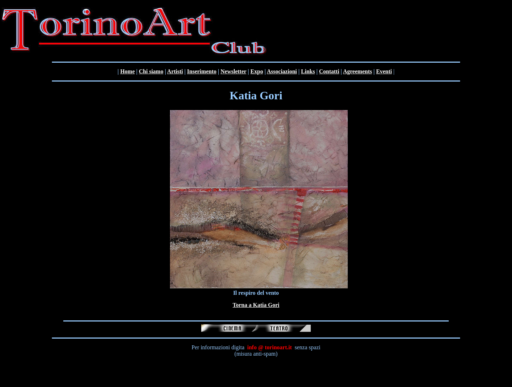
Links (308, 71)
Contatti (329, 71)
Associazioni (282, 71)
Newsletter (233, 71)
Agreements (357, 71)
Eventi (384, 71)
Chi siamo (151, 71)
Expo (256, 71)
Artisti (175, 71)
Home (127, 71)
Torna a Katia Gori (256, 305)
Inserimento (202, 71)
